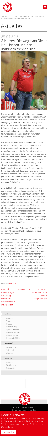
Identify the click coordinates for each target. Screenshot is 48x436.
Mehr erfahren (7, 427)
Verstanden (9, 432)
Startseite (4, 16)
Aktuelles (23, 16)
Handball (12, 283)
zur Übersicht (24, 289)
